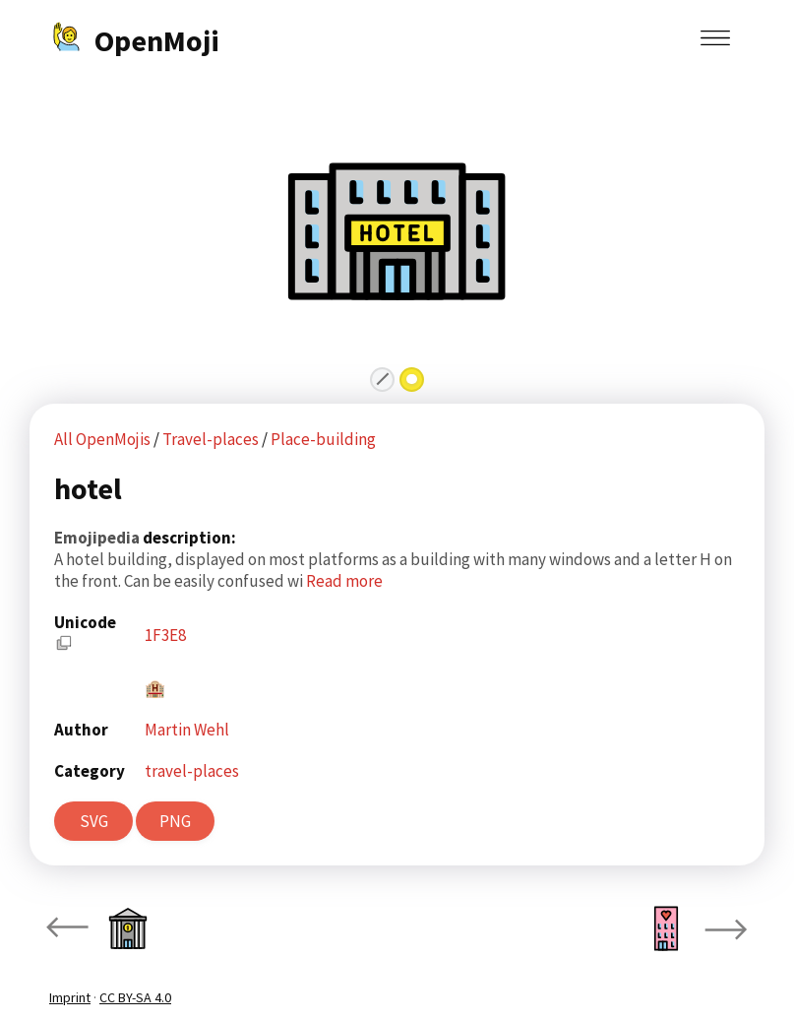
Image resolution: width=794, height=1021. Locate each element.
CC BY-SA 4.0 (135, 997)
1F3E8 (165, 635)
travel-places (192, 771)
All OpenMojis (102, 439)
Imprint (70, 997)
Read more (344, 581)
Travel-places (212, 439)
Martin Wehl (187, 729)
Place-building (323, 439)
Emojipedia (98, 537)
